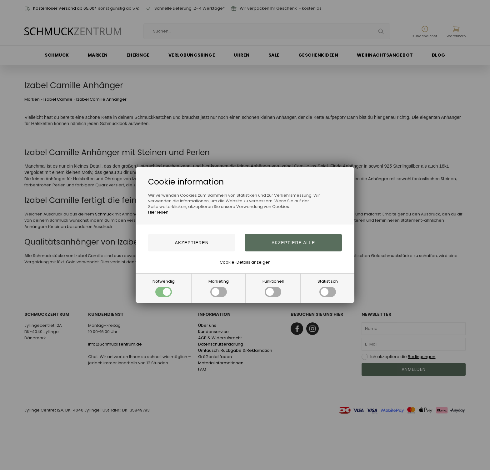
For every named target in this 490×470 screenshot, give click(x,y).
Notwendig (163, 287)
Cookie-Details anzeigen (245, 262)
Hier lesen (158, 212)
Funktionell (273, 287)
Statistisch (328, 287)
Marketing (218, 287)
